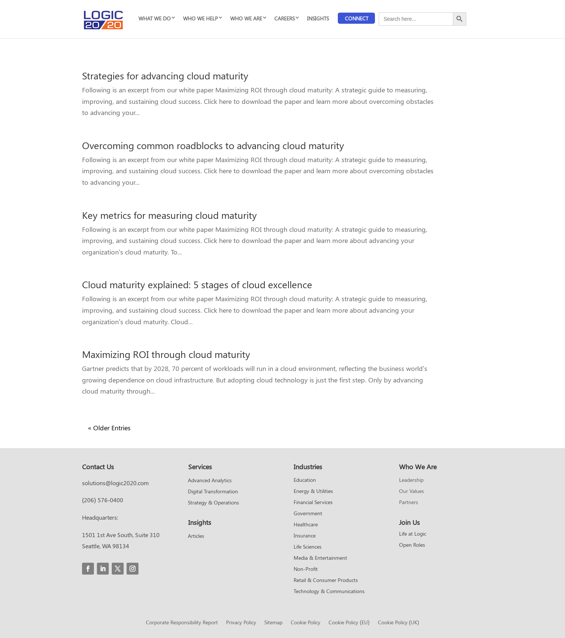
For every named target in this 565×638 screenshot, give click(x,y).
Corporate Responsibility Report (182, 623)
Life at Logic (412, 534)
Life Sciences (307, 547)
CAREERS (284, 18)
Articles (196, 536)
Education (305, 480)
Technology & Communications (329, 592)
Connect (356, 18)
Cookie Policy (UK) (398, 623)
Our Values (411, 491)
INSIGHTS (318, 18)
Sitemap (273, 623)
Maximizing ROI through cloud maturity (166, 354)
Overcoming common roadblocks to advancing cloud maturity (213, 145)
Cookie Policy (305, 623)
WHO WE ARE (246, 18)
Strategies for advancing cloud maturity (165, 75)
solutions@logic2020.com (115, 483)
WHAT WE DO (154, 18)
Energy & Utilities (313, 491)
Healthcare (306, 525)
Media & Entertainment (320, 558)
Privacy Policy (241, 623)
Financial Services (313, 503)
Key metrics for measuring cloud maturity (169, 214)
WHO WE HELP (200, 18)
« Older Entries (109, 427)
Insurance (305, 536)
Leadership (411, 480)
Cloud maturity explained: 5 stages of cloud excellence (197, 284)
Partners (408, 503)
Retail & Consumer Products (326, 580)
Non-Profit (306, 569)
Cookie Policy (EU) (349, 623)
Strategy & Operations (213, 503)
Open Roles (412, 545)
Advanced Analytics (210, 481)
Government (308, 514)
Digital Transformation (213, 492)
